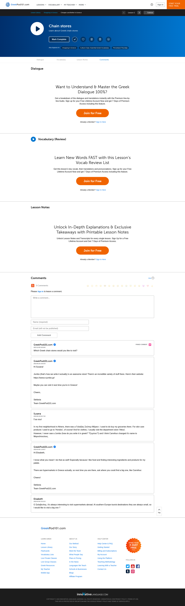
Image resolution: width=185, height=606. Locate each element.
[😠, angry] (109, 286)
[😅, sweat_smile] (118, 286)
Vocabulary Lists (47, 555)
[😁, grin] (96, 286)
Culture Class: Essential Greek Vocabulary (94, 48)
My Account (102, 555)
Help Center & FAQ (105, 544)
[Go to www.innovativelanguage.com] (92, 593)
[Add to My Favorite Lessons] (83, 39)
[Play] (33, 139)
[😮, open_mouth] (139, 286)
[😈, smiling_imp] (143, 286)
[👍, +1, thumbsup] (152, 286)
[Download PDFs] (100, 39)
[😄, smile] (88, 286)
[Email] (60, 328)
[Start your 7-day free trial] (133, 545)
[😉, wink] (122, 286)
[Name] (60, 322)
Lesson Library (36, 12)
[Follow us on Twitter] (128, 566)
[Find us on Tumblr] (128, 571)
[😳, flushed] (92, 286)
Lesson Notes (82, 60)
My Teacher (69, 5)
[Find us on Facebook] (138, 566)
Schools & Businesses (78, 569)
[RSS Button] (33, 285)
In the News (74, 562)
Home (43, 544)
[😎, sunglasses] (105, 286)
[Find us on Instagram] (133, 571)
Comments (104, 60)
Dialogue (40, 60)
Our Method (74, 544)
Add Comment (44, 335)
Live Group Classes (48, 562)
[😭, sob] (126, 286)
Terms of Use (133, 599)
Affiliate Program (75, 576)
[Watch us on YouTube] (133, 566)
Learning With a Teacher (107, 565)
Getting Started (103, 547)
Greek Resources (48, 565)
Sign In (160, 5)
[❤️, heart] (148, 286)
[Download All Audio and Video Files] (108, 39)
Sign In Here (101, 122)
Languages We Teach (77, 565)
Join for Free (92, 113)
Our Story (73, 547)
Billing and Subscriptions (107, 551)
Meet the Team (75, 551)
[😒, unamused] (101, 286)
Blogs (71, 573)
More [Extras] (81, 5)
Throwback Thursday (120, 48)
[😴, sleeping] (135, 286)
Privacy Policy (121, 599)
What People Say (76, 555)
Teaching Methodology (106, 562)
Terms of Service (118, 601)
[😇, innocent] (130, 286)
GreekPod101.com (108, 599)
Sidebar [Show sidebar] (150, 13)
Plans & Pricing (75, 558)
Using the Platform (105, 558)
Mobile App (45, 573)
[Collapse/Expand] (92, 278)
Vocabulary (54, 5)
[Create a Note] (91, 39)
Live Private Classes (49, 558)
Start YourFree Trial (176, 4)
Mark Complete (59, 39)
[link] (139, 12)
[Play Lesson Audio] (37, 28)
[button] (152, 4)
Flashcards (45, 551)
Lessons (40, 5)
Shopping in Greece (51, 12)
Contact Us (102, 569)
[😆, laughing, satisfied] (113, 286)
